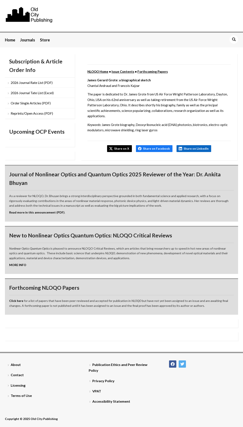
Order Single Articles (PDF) (31, 103)
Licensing (18, 385)
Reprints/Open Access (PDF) (32, 113)
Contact (17, 375)
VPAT (96, 391)
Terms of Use (21, 395)
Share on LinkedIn (196, 148)
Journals (27, 40)
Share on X (121, 148)
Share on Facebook (156, 148)
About (16, 365)
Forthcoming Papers (152, 71)
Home (10, 40)
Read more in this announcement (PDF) (37, 212)
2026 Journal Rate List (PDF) (32, 82)
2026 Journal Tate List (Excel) (32, 93)
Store (45, 40)
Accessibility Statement (111, 401)
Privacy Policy (103, 381)
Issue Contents (123, 71)
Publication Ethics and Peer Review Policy (118, 367)
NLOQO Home (97, 71)
